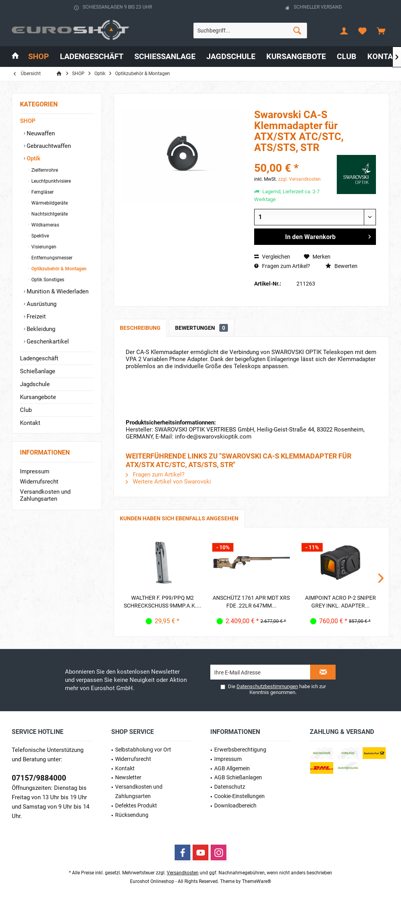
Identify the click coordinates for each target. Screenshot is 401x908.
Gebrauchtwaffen (48, 145)
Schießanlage (37, 371)
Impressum (34, 471)
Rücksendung (131, 815)
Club (26, 410)
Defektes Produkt (136, 805)
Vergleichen (272, 257)
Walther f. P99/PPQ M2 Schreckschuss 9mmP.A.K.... (162, 602)
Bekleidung (40, 329)
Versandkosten (183, 873)
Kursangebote (38, 397)
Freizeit (35, 316)
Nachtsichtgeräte (49, 214)
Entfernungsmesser (51, 258)
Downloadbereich (235, 805)
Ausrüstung (40, 303)
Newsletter (128, 777)
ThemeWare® (256, 881)
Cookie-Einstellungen (239, 796)
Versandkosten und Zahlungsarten (45, 495)
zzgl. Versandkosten (299, 179)
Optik (32, 158)
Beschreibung (140, 328)
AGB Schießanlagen (238, 777)
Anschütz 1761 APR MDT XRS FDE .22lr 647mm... (251, 602)
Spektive (39, 236)
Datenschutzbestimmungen (267, 686)
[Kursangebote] (296, 56)
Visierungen (43, 247)
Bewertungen (201, 328)
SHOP (28, 120)
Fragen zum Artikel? (282, 266)
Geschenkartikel (47, 341)
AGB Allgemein (232, 768)
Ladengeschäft (39, 358)
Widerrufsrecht (39, 481)
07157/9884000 (39, 777)
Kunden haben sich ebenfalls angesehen (179, 518)
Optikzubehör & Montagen (58, 269)
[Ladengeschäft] (91, 56)
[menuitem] (381, 30)
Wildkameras (44, 225)
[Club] (346, 56)
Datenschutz (229, 787)
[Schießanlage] (165, 56)
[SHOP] (38, 56)
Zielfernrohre (44, 170)
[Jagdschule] (231, 56)
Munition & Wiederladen (57, 291)
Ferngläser (42, 192)
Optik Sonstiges (47, 279)
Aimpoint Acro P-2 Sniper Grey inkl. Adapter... (340, 602)
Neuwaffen (40, 133)
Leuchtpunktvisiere (50, 181)
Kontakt (30, 422)
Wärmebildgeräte (49, 203)
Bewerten (341, 266)
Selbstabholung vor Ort (143, 749)
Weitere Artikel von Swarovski (168, 481)
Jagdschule (35, 384)
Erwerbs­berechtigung (240, 749)
